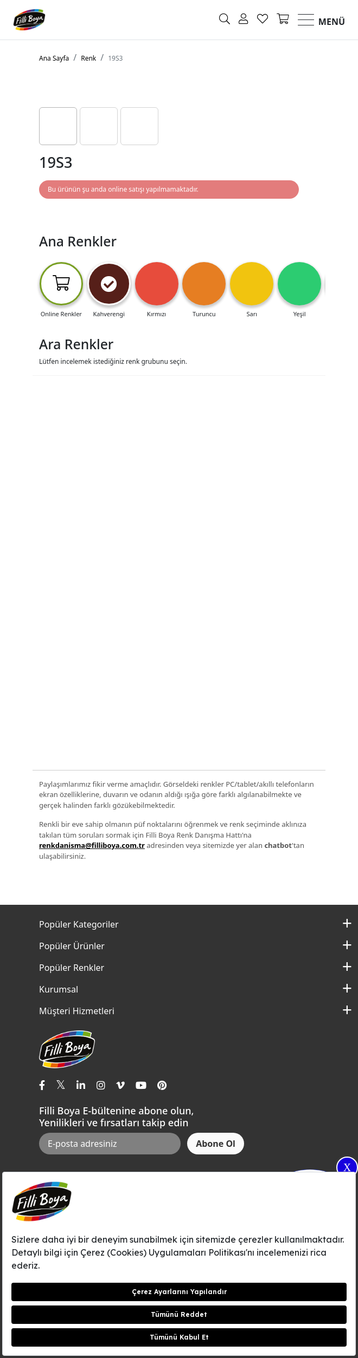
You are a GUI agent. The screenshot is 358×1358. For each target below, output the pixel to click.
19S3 (115, 58)
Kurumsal (58, 989)
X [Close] (347, 1167)
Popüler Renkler (71, 968)
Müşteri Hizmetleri (76, 1011)
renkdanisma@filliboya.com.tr (92, 845)
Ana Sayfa (54, 58)
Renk (88, 58)
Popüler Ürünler (72, 946)
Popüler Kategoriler (79, 924)
